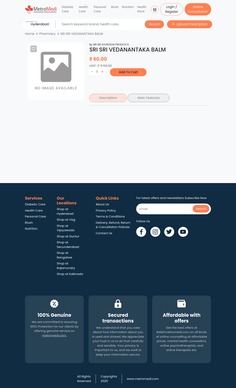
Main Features (148, 98)
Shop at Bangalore (64, 255)
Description (108, 98)
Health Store (142, 9)
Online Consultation (198, 9)
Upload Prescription (192, 24)
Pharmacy (47, 33)
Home (30, 33)
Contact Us (104, 233)
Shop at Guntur (68, 236)
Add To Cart (128, 72)
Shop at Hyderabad (65, 211)
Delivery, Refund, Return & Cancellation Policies (113, 224)
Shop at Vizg (66, 219)
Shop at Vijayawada (66, 228)
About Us (102, 204)
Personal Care (100, 9)
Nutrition (128, 7)
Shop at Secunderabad (68, 244)
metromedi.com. (54, 335)
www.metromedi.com (143, 379)
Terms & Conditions (110, 216)
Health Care (83, 9)
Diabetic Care (68, 9)
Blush (115, 7)
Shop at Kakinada (70, 274)
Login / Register (171, 9)
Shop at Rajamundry (66, 265)
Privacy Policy (106, 210)
